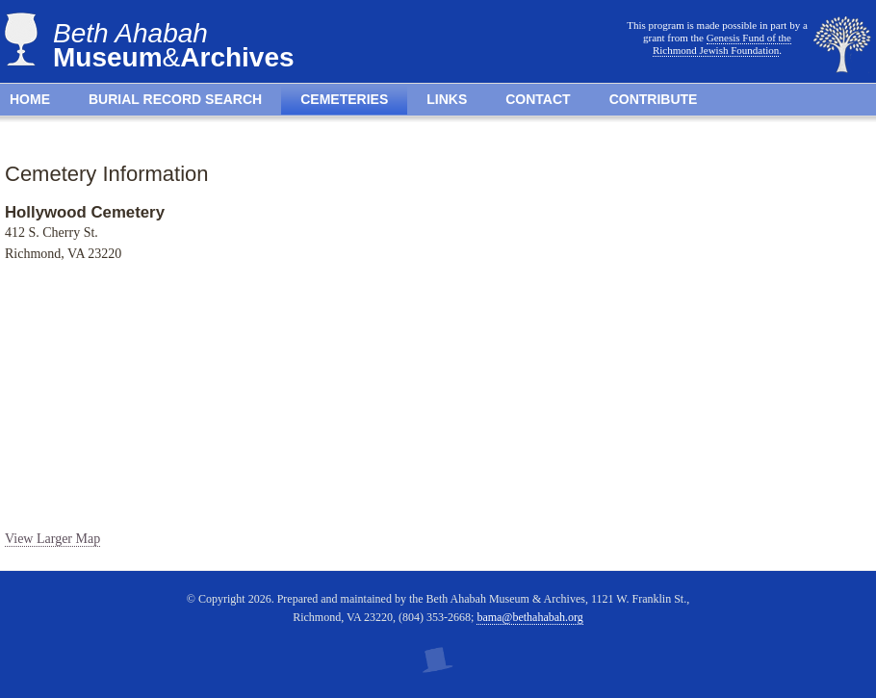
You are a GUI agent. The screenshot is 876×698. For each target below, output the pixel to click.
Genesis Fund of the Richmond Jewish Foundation (722, 44)
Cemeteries (344, 99)
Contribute (653, 99)
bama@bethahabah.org (529, 617)
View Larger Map (52, 538)
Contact (537, 99)
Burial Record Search (175, 99)
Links (446, 99)
